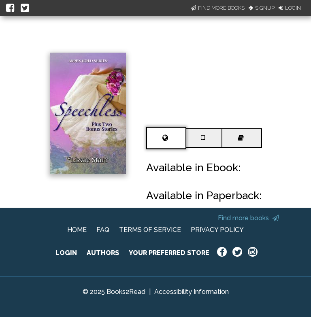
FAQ (102, 230)
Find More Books (218, 8)
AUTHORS (103, 253)
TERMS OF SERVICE (150, 230)
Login (290, 8)
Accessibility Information (191, 292)
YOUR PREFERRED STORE (169, 253)
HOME (77, 230)
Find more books (248, 218)
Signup (262, 8)
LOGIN (66, 253)
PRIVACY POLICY (217, 230)
